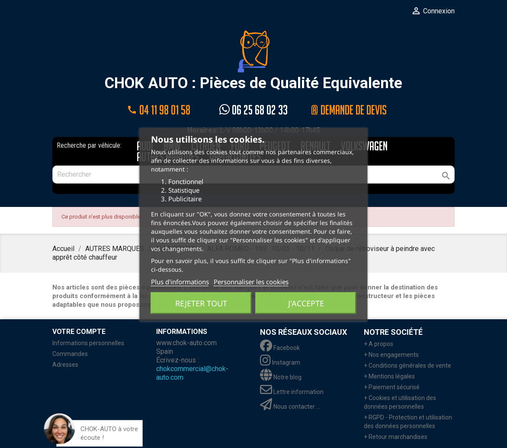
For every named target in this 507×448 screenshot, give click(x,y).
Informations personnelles (88, 343)
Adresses (65, 364)
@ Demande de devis (348, 110)
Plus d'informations (180, 281)
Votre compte (79, 331)
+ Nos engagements (391, 354)
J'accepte (306, 303)
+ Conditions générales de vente (407, 365)
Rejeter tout (201, 303)
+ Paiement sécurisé (392, 387)
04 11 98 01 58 (158, 110)
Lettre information (292, 391)
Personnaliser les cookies (251, 281)
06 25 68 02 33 (253, 110)
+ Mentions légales (389, 376)
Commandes (70, 353)
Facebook (280, 347)
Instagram (280, 362)
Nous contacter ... (290, 406)
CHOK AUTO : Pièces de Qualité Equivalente (253, 61)
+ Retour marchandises (395, 436)
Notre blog (281, 377)
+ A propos (378, 343)
